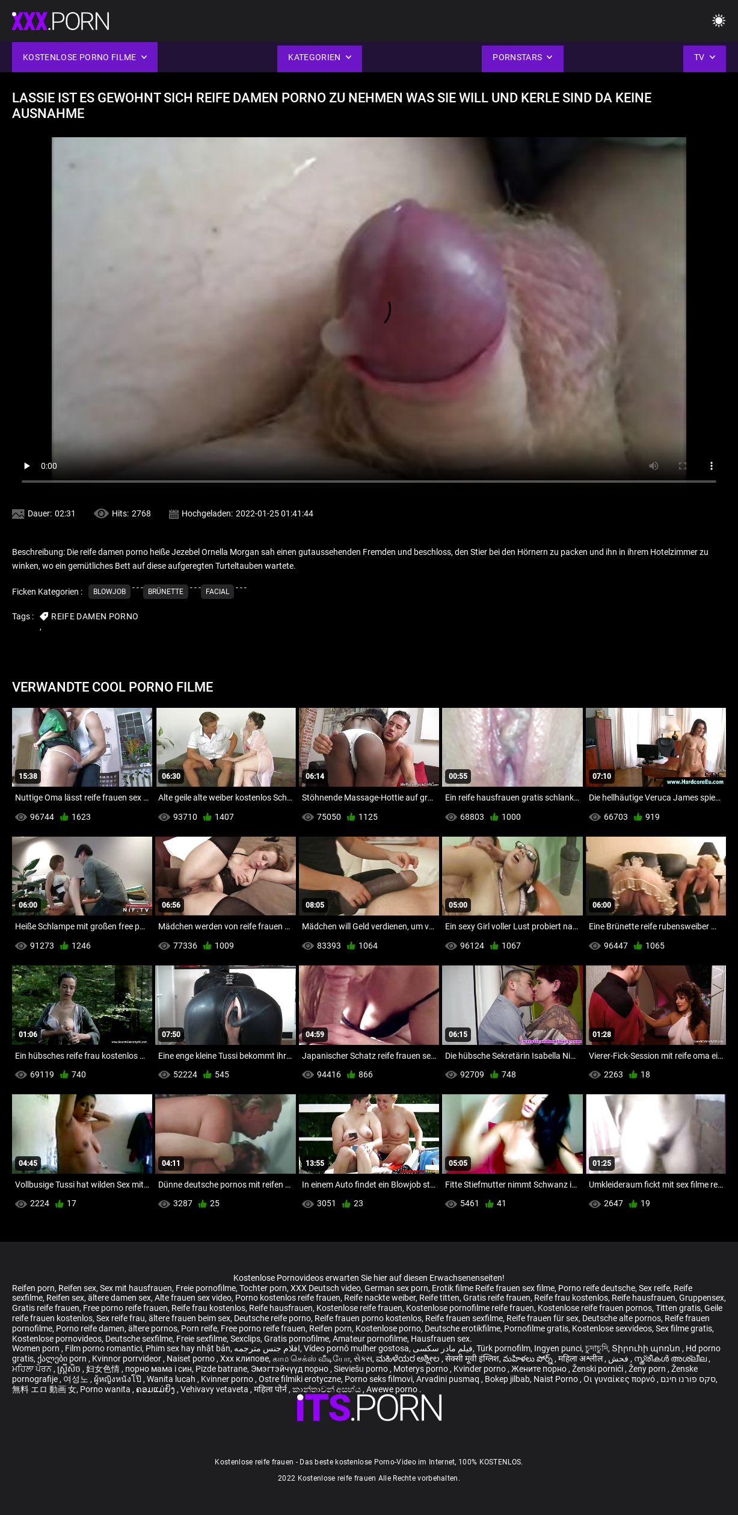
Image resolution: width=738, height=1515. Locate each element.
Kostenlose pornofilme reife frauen (470, 1308)
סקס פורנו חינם (688, 1379)
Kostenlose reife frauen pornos (595, 1308)
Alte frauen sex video (193, 1298)
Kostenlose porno (388, 1328)
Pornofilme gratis (536, 1328)
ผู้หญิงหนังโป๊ (118, 1379)
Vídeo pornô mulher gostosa (356, 1348)
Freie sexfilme (201, 1338)
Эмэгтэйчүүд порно (290, 1369)
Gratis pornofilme (296, 1338)
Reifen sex (77, 1288)
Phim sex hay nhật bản (188, 1348)
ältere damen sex (119, 1298)
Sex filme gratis (684, 1328)
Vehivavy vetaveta (215, 1389)
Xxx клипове (244, 1358)
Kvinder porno (481, 1369)
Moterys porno (421, 1369)
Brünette (165, 591)
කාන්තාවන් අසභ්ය (327, 1389)
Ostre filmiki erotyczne (300, 1379)
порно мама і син (158, 1369)
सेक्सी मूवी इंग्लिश (472, 1358)
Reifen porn (33, 1288)
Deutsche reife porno (272, 1318)
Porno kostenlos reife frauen (287, 1298)
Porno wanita (106, 1389)
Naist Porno (557, 1379)
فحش (619, 1358)
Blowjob (109, 591)
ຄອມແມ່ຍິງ (156, 1389)
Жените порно (539, 1369)
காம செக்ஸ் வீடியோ (311, 1358)
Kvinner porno (228, 1379)
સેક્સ (363, 1358)
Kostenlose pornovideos (57, 1338)
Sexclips (245, 1338)
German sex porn (396, 1288)
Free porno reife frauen (125, 1308)
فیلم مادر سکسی (443, 1348)
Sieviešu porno (362, 1369)
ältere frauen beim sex (189, 1318)
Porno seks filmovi (379, 1379)
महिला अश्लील (581, 1358)
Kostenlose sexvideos (612, 1328)
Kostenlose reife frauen (359, 1308)
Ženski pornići (598, 1369)
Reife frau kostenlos (571, 1298)
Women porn (36, 1348)
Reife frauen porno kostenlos (368, 1318)
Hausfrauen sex (440, 1338)
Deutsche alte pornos (621, 1318)
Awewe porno (392, 1389)
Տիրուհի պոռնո (647, 1348)
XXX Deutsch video (326, 1288)
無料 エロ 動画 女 (44, 1389)
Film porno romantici (103, 1348)
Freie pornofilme (206, 1288)
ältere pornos (152, 1328)
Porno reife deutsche (596, 1288)
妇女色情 (103, 1369)
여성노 (76, 1379)
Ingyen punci (558, 1348)
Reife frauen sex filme (515, 1288)
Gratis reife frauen (496, 1298)
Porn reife (199, 1328)
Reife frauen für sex (542, 1318)
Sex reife (654, 1288)
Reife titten (439, 1298)
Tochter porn (263, 1288)
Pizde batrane (221, 1369)
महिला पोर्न (271, 1389)
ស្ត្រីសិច (69, 1369)
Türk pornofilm (503, 1348)
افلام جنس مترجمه (267, 1348)
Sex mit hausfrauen (136, 1288)
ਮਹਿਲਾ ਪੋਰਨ (33, 1369)
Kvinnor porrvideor (127, 1358)
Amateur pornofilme (370, 1338)
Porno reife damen (90, 1328)
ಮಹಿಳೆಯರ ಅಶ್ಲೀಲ (408, 1358)
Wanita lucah (172, 1379)
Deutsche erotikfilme (462, 1328)
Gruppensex (701, 1298)
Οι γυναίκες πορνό (620, 1379)
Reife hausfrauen (643, 1298)
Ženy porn (648, 1369)
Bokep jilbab (507, 1379)
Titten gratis (678, 1308)
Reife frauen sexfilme (464, 1318)
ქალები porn (62, 1358)
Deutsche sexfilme (139, 1338)
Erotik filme (452, 1288)
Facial (217, 591)
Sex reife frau (120, 1318)
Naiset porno (192, 1358)
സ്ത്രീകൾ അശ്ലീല (671, 1358)
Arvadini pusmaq (448, 1379)
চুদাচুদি (596, 1348)
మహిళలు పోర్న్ (529, 1358)
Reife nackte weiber (380, 1298)
